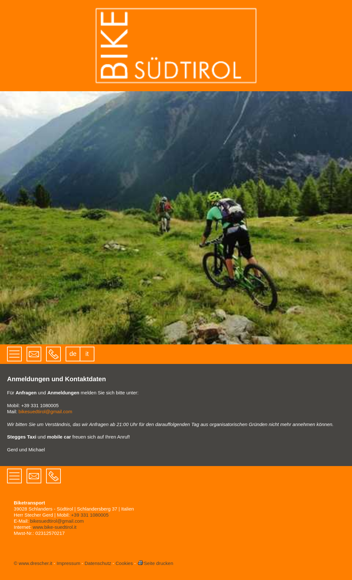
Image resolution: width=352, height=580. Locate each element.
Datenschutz (97, 563)
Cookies (124, 563)
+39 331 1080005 (89, 515)
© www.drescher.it (33, 563)
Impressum (68, 563)
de (72, 353)
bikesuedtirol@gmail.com (45, 411)
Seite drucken (155, 563)
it (87, 353)
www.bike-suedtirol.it (54, 527)
